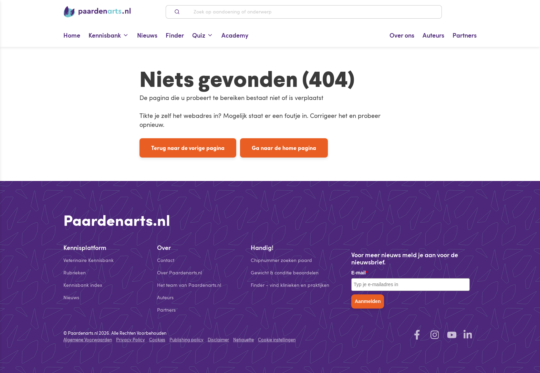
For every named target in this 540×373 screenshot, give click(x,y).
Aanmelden (368, 301)
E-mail (359, 272)
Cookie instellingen (276, 339)
